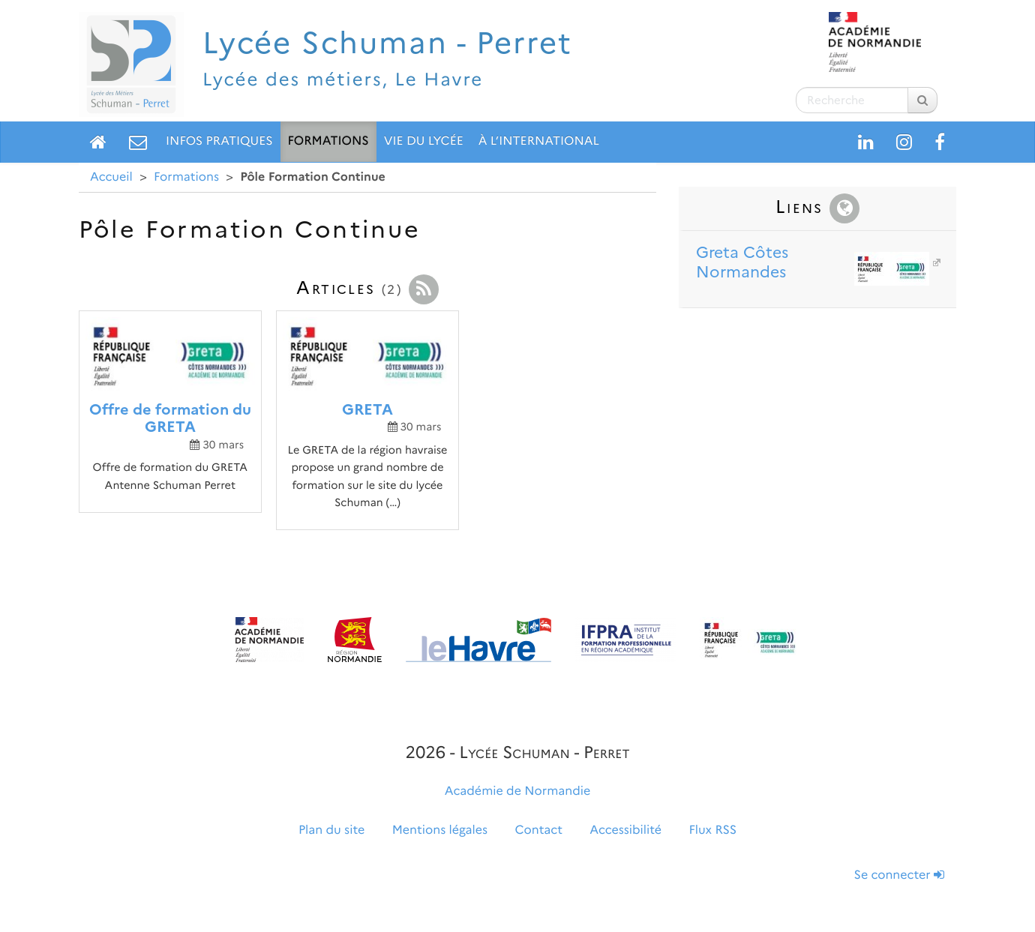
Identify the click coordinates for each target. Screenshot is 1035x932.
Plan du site (331, 830)
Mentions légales (440, 830)
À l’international (538, 141)
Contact (539, 830)
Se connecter (899, 875)
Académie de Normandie (518, 791)
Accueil (111, 177)
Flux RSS (712, 830)
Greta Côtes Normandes (812, 263)
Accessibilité (626, 830)
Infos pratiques (219, 141)
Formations (328, 141)
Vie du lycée (424, 141)
